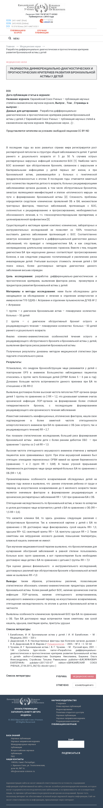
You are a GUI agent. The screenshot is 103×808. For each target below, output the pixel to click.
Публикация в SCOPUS (17, 31)
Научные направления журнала (70, 718)
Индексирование (64, 709)
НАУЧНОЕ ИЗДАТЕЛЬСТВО (64, 700)
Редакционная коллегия (67, 721)
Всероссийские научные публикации (22, 752)
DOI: (8, 26)
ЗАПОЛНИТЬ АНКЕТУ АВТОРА (26, 712)
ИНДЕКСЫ (26, 715)
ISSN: (8, 20)
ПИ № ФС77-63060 (48, 14)
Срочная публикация (42, 31)
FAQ (13, 756)
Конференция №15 (84, 685)
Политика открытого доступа (70, 712)
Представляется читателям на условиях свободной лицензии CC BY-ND (47, 130)
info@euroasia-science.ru (23, 771)
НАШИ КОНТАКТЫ (15, 759)
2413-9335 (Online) (20, 23)
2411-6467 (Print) (19, 20)
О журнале (61, 703)
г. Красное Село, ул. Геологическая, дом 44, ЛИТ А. (28, 766)
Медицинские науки (16, 62)
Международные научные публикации (23, 745)
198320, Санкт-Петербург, (23, 762)
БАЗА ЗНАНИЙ (13, 735)
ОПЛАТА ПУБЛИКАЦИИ (25, 709)
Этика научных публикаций (68, 706)
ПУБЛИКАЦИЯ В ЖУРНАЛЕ (64, 724)
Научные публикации (66, 715)
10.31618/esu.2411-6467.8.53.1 (25, 26)
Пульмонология (55, 644)
